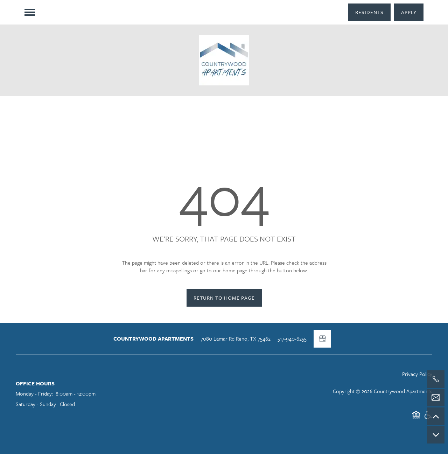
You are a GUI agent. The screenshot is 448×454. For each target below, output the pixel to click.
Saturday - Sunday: (36, 404)
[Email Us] (435, 397)
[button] (369, 12)
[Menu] (29, 12)
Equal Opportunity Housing (416, 418)
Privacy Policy (417, 374)
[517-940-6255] (435, 379)
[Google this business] (322, 339)
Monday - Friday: (34, 393)
